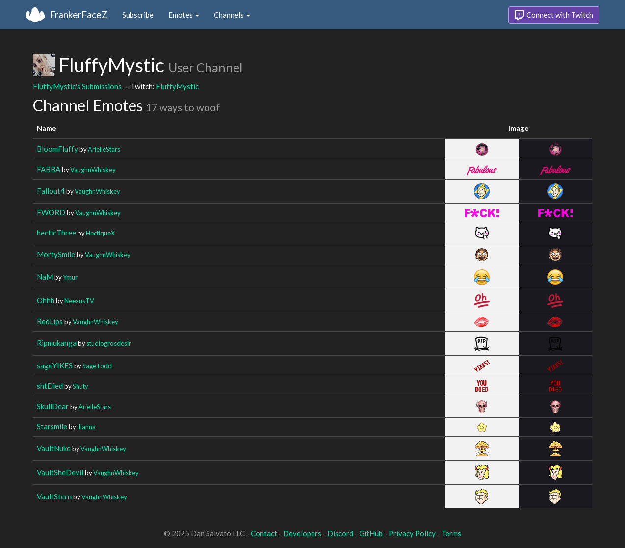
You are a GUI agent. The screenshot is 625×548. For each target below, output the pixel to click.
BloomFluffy (57, 148)
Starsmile (52, 426)
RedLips (50, 321)
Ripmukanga (57, 343)
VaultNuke (54, 448)
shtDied (50, 385)
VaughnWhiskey (93, 170)
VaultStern (54, 496)
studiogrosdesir (108, 343)
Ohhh (45, 300)
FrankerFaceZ (78, 14)
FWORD (51, 212)
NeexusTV (79, 301)
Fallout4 (51, 190)
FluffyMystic (177, 86)
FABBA (48, 169)
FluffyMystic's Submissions (77, 86)
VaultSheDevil (60, 472)
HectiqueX (100, 233)
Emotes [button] (183, 14)
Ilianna (86, 427)
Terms (451, 533)
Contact (264, 533)
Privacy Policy (412, 533)
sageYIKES (55, 365)
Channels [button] (232, 14)
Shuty (80, 386)
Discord (340, 533)
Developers (302, 533)
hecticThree (56, 232)
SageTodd (97, 366)
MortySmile (56, 254)
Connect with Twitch (554, 15)
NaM (45, 276)
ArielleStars (104, 149)
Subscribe (138, 14)
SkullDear (53, 406)
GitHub (371, 533)
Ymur (70, 277)
